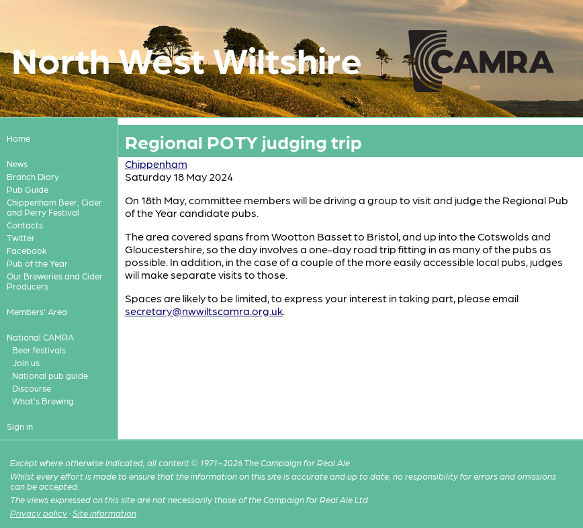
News (17, 164)
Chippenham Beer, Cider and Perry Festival (54, 207)
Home (18, 138)
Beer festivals (39, 350)
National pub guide (50, 375)
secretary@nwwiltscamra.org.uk (204, 310)
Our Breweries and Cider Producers (55, 281)
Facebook (27, 250)
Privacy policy (38, 513)
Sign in (20, 426)
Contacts (25, 225)
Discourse (31, 388)
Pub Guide (27, 189)
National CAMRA (40, 337)
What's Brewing (43, 401)
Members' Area (37, 311)
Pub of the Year (37, 263)
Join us (26, 362)
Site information (104, 513)
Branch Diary (33, 176)
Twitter (21, 237)
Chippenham (156, 163)
